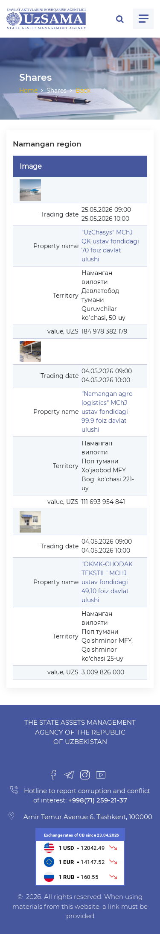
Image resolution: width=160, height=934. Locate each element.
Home (28, 90)
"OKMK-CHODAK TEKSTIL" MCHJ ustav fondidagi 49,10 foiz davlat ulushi (107, 582)
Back (83, 90)
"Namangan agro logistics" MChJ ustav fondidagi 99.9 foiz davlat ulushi (107, 411)
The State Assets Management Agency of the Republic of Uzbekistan (80, 732)
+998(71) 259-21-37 (97, 800)
